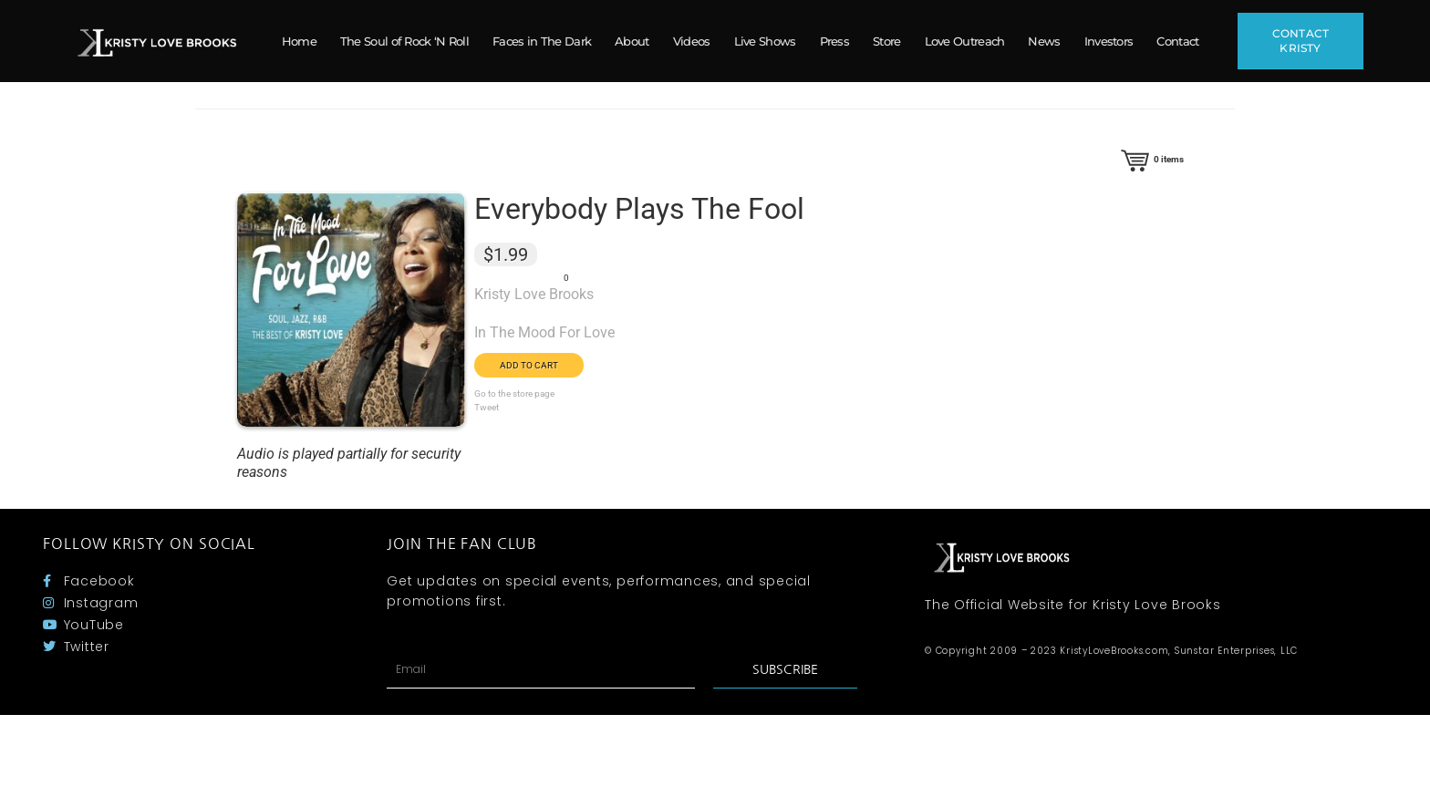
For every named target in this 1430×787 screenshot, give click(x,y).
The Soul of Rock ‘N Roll (404, 41)
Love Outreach (965, 41)
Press (835, 41)
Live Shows (765, 41)
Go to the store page (514, 393)
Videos (691, 41)
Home (299, 41)
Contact (1177, 41)
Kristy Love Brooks (534, 294)
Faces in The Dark (541, 41)
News (1044, 41)
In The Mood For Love (544, 332)
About (632, 41)
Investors (1109, 41)
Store (887, 41)
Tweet (486, 407)
